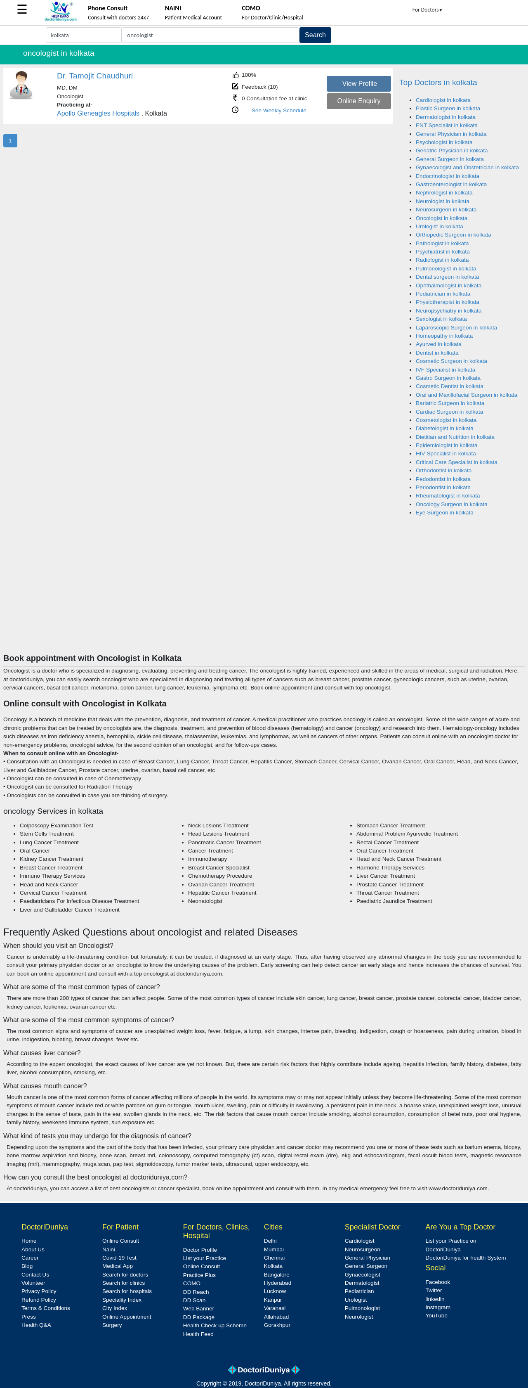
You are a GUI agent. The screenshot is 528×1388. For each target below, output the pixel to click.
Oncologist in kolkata (441, 218)
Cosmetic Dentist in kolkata (449, 386)
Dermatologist (362, 1283)
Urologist (356, 1300)
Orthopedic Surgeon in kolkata (453, 235)
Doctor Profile (200, 1250)
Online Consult (120, 1241)
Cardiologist (360, 1241)
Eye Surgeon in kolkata (445, 512)
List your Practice (204, 1258)
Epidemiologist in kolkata (447, 445)
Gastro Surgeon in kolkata (448, 378)
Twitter (434, 1290)
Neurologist (359, 1317)
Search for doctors (125, 1275)
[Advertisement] (264, 591)
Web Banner (198, 1308)
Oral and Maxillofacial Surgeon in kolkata (466, 395)
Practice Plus (199, 1275)
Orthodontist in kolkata (443, 470)
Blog (27, 1266)
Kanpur (273, 1300)
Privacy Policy (39, 1291)
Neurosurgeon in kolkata (446, 209)
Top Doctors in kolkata (438, 82)
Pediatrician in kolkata (443, 294)
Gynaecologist (362, 1275)
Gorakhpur (277, 1325)
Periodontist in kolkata (443, 487)
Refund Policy (38, 1300)
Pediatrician (359, 1291)
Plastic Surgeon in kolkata (448, 108)
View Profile (359, 83)
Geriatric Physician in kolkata (452, 150)
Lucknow (275, 1291)
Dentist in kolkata (437, 353)
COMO (191, 1283)
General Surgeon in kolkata (450, 159)
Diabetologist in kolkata (445, 428)
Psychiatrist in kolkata (443, 252)
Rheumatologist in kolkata (448, 496)
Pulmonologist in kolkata (446, 268)
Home (28, 1241)
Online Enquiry (358, 100)
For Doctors (427, 9)
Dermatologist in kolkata (446, 117)
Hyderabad (278, 1283)
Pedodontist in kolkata (443, 479)
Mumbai (274, 1249)
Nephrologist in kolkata (444, 192)
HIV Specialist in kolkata (446, 453)
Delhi (270, 1241)
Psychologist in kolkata (444, 142)
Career (30, 1258)
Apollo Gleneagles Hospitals (98, 113)
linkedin (435, 1299)
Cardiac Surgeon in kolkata (449, 412)
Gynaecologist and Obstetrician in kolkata (467, 167)
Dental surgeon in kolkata (447, 277)
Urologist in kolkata (439, 226)
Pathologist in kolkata (442, 243)
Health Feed (198, 1334)
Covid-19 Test (119, 1258)
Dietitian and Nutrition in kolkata (455, 437)
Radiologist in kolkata (442, 260)
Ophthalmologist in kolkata (448, 285)
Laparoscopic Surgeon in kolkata (456, 327)
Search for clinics (123, 1283)
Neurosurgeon (362, 1249)
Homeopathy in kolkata (444, 336)
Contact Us (35, 1275)
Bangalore (277, 1275)
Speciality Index (121, 1300)
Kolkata (273, 1266)
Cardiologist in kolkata (443, 100)
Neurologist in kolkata (442, 201)
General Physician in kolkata (451, 134)
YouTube (437, 1315)
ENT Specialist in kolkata (447, 125)
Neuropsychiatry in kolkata (448, 311)
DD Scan (194, 1300)
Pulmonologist (362, 1308)
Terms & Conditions (45, 1308)
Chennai (274, 1258)
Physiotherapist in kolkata (447, 302)
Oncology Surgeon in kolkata (452, 504)
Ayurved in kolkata (439, 344)
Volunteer (33, 1283)
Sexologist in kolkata (441, 319)
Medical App (117, 1266)
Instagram (438, 1307)
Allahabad (276, 1317)
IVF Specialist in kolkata (445, 370)
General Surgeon (366, 1266)
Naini (108, 1249)
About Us (33, 1249)
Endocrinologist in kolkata (447, 176)
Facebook (438, 1282)
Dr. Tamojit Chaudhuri (95, 75)
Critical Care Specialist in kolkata (456, 462)
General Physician (367, 1258)
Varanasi (275, 1308)
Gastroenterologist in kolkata (451, 184)
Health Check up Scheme (215, 1325)
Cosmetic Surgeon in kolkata (451, 361)
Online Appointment (126, 1317)
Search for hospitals (127, 1291)
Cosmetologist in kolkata (446, 420)
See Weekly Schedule (279, 110)
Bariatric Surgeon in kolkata (450, 403)
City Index (114, 1308)
